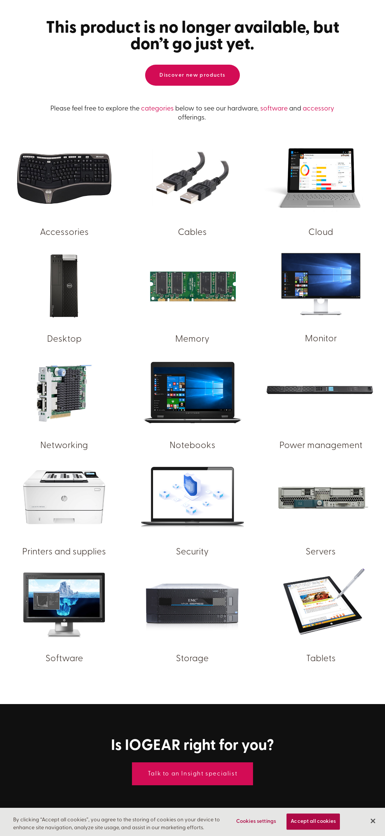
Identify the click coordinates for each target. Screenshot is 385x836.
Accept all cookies (313, 822)
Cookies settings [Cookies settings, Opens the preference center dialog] (256, 822)
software (274, 108)
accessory (318, 108)
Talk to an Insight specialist (192, 774)
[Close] (373, 822)
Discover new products (192, 75)
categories (157, 108)
